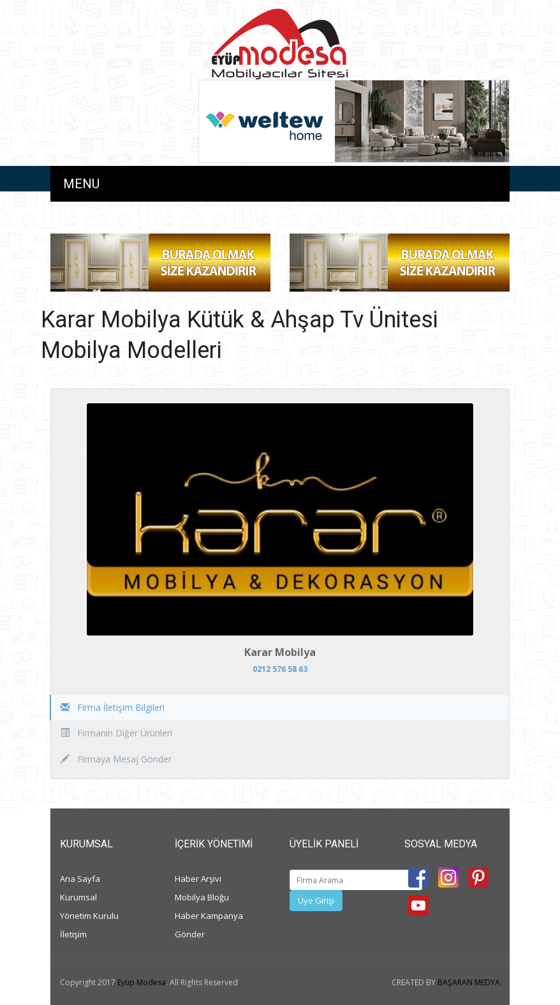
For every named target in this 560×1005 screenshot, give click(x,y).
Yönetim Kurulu (89, 915)
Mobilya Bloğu (202, 897)
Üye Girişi (316, 900)
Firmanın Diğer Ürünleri (116, 733)
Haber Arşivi (198, 878)
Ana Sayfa (80, 878)
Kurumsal (78, 897)
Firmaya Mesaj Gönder (116, 759)
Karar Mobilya (280, 652)
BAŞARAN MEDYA (469, 982)
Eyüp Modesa (141, 982)
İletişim (73, 934)
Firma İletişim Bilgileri (113, 707)
